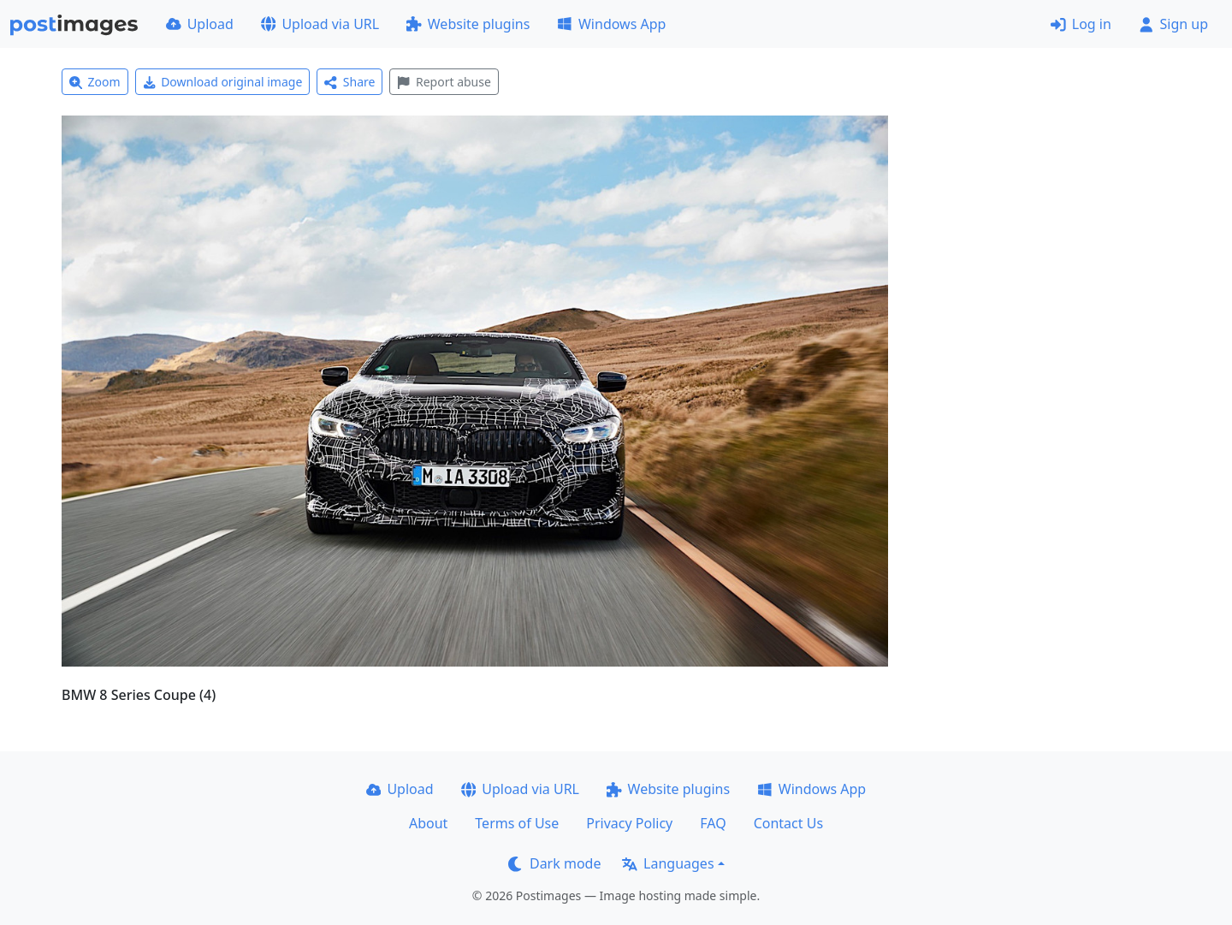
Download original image (223, 82)
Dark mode (554, 863)
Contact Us (788, 823)
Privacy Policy (629, 823)
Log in (1081, 24)
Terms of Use (517, 823)
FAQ (713, 823)
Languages (668, 863)
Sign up (1173, 24)
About (428, 823)
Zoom (95, 82)
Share (349, 82)
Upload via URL (320, 24)
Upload (200, 24)
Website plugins (468, 24)
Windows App (611, 24)
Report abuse (443, 82)
